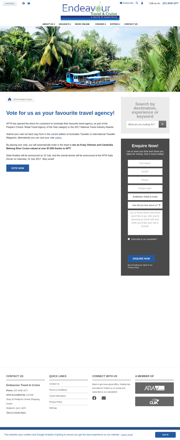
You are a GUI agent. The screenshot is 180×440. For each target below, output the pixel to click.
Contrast (10, 3)
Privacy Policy (133, 268)
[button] (142, 3)
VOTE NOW (17, 168)
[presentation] (150, 248)
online (58, 137)
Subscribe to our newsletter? (144, 239)
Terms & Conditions (58, 390)
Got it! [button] (165, 435)
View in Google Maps (16, 412)
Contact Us (54, 384)
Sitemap (53, 408)
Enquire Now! (145, 146)
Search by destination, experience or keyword (145, 110)
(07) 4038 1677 (171, 3)
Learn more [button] (127, 434)
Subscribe (126, 3)
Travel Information (57, 396)
